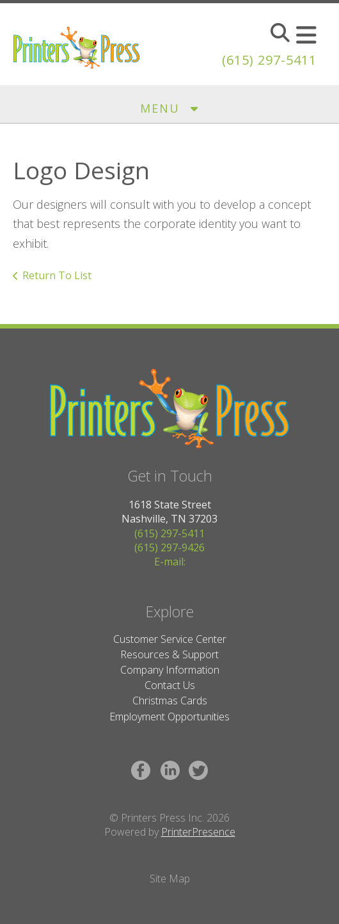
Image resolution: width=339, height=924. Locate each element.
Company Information (169, 670)
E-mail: (169, 562)
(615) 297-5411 (269, 60)
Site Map (170, 878)
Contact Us (170, 685)
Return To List (56, 275)
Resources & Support (169, 654)
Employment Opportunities (169, 716)
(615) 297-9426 (169, 547)
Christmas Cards (169, 700)
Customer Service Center (169, 639)
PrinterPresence (198, 832)
